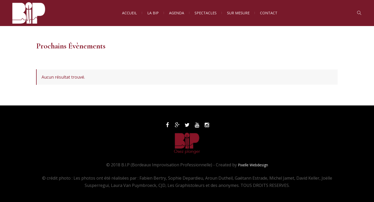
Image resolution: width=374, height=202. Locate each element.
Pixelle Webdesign (253, 164)
